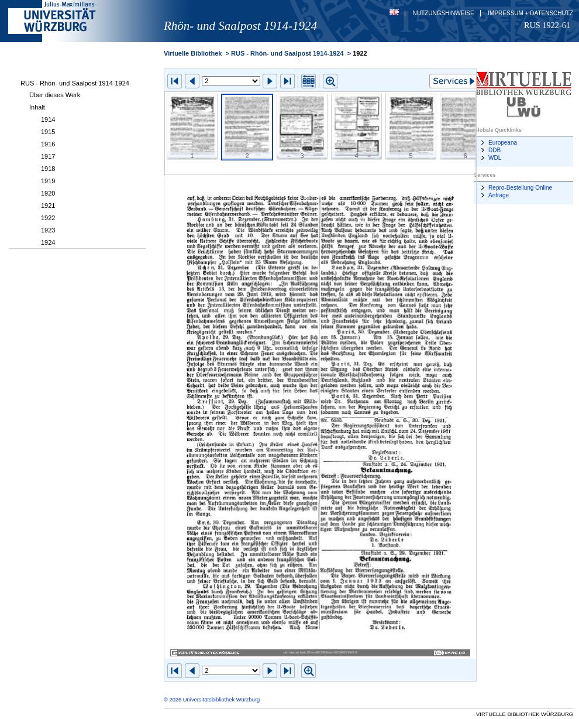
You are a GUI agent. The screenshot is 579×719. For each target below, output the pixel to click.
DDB (494, 150)
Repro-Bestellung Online (520, 187)
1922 (48, 217)
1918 (48, 168)
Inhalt (37, 107)
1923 (48, 230)
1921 (48, 205)
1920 (48, 193)
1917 (48, 156)
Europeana (502, 142)
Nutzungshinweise (443, 13)
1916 (48, 144)
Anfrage (498, 195)
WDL (494, 158)
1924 (48, 242)
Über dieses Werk (54, 94)
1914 (48, 119)
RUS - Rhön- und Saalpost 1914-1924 (74, 83)
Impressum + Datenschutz (530, 13)
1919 (48, 180)
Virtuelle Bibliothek (193, 53)
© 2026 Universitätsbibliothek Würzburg (212, 700)
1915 (48, 131)
